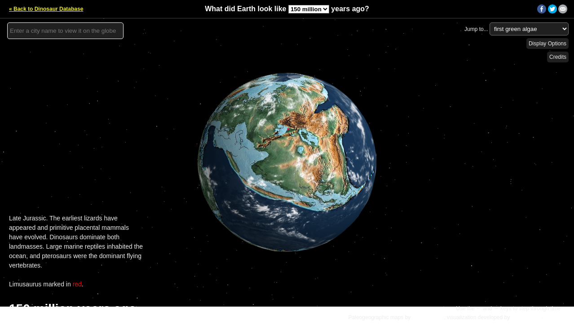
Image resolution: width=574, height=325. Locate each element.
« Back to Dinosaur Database (46, 9)
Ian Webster (525, 317)
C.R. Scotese (428, 317)
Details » (556, 317)
